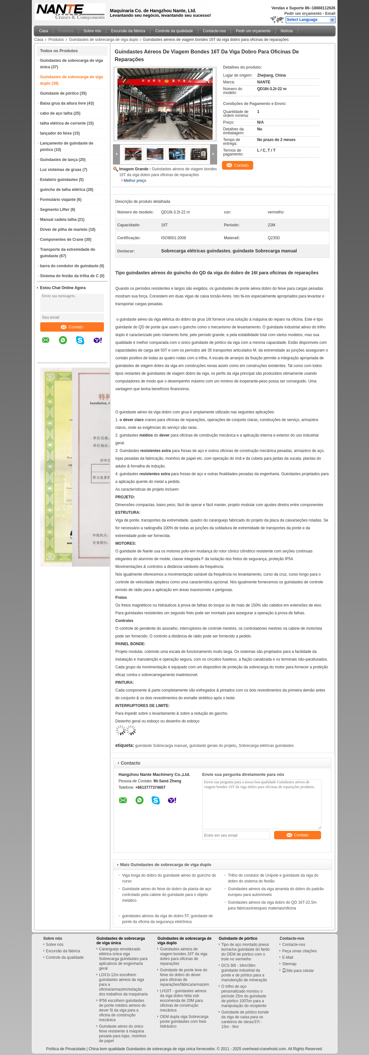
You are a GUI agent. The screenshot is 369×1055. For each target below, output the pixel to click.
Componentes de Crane (62, 239)
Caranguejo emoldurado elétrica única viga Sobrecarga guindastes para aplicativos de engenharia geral (123, 959)
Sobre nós (92, 31)
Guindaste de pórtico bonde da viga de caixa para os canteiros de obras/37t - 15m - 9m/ (245, 1019)
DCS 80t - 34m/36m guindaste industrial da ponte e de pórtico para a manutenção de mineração (244, 972)
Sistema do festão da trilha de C (69, 276)
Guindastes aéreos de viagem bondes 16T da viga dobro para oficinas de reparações (183, 956)
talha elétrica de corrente (63, 123)
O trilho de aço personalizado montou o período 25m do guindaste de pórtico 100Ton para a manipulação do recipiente (243, 996)
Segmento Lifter (54, 209)
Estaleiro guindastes (59, 179)
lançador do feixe (56, 133)
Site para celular (298, 970)
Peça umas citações (299, 951)
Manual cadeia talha (58, 219)
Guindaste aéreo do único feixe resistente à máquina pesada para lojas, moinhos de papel (122, 1033)
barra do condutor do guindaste (69, 266)
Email (330, 13)
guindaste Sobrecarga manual (161, 745)
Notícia (286, 31)
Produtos (66, 31)
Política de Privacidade (66, 1049)
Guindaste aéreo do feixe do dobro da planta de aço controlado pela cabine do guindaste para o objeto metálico (166, 895)
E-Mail (287, 957)
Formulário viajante (58, 199)
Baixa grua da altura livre (63, 103)
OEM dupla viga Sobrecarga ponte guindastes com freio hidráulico (184, 1021)
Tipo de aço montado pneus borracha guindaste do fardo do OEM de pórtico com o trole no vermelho (245, 951)
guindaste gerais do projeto (212, 745)
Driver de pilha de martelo (64, 229)
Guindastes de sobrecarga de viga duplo (103, 39)
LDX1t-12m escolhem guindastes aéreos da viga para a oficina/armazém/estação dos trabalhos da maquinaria (123, 984)
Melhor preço (135, 180)
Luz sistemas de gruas (61, 169)
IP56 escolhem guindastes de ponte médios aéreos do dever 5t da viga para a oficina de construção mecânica (122, 1010)
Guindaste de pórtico (59, 93)
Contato (72, 327)
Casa (43, 31)
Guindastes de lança (59, 159)
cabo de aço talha (56, 113)
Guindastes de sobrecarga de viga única (121, 940)
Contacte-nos (214, 31)
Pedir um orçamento (303, 13)
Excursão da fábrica (128, 31)
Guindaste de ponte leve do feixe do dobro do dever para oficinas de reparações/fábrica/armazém (184, 977)
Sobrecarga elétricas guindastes (266, 745)
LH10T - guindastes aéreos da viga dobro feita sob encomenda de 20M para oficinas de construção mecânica (183, 1001)
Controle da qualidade (174, 31)
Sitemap (289, 964)
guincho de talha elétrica (63, 189)
